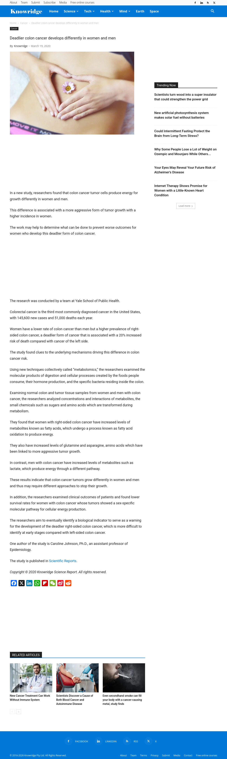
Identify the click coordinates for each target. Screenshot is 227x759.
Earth (140, 11)
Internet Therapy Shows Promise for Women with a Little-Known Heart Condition (180, 190)
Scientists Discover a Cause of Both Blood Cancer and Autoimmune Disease (74, 699)
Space (154, 11)
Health (107, 11)
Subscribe (49, 2)
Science (71, 11)
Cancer (24, 23)
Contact (188, 755)
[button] (212, 11)
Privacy (154, 755)
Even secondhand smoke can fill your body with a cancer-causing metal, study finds (122, 699)
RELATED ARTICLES (26, 655)
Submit (35, 2)
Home (53, 11)
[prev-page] (12, 711)
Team (24, 2)
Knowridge (21, 46)
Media (63, 2)
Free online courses (82, 2)
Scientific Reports (63, 561)
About (13, 2)
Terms (143, 755)
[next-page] (18, 711)
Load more (185, 206)
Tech (89, 11)
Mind (124, 11)
